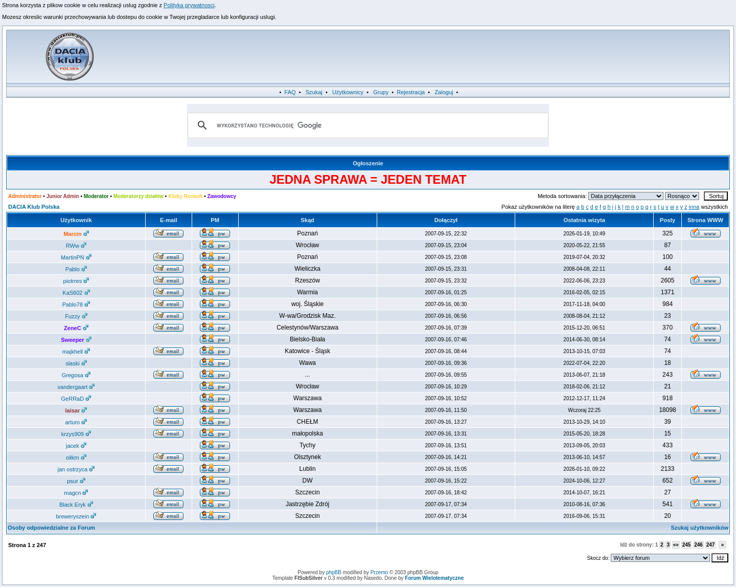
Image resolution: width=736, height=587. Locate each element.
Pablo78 (76, 304)
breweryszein (76, 516)
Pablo (76, 269)
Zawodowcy (221, 196)
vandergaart (76, 387)
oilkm (76, 457)
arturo (76, 422)
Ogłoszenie (368, 163)
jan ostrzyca (76, 469)
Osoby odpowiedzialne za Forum (51, 528)
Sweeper (76, 340)
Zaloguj (443, 92)
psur (76, 481)
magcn (76, 493)
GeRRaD (76, 399)
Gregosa (76, 375)
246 (698, 545)
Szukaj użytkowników (699, 528)
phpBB (333, 572)
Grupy (380, 92)
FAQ (290, 92)
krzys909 (76, 434)
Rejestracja (411, 92)
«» (676, 545)
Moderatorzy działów (138, 196)
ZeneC (76, 328)
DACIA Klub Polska (33, 207)
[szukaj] (366, 125)
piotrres (76, 281)
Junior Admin (63, 196)
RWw (76, 246)
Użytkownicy (347, 92)
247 (710, 545)
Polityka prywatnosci (189, 5)
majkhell (76, 352)
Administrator (25, 196)
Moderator (96, 196)
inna (694, 207)
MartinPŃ (76, 257)
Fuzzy (76, 316)
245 (686, 545)
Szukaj (314, 92)
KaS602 (75, 293)
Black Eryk (76, 505)
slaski (76, 363)
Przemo (379, 572)
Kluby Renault (185, 196)
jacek (76, 446)
